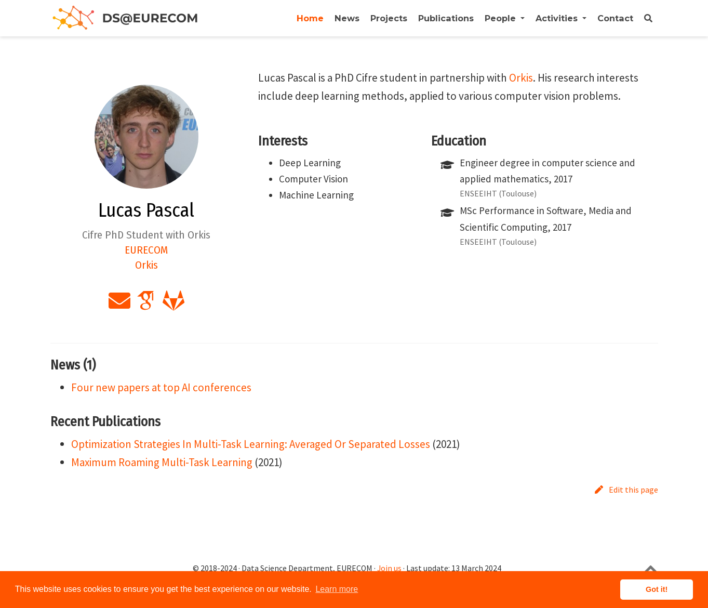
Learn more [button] (336, 589)
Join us (389, 568)
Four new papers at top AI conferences (161, 387)
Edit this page (626, 489)
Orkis (521, 78)
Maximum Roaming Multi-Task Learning (161, 462)
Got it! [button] (656, 589)
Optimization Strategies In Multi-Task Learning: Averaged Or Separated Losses (250, 444)
